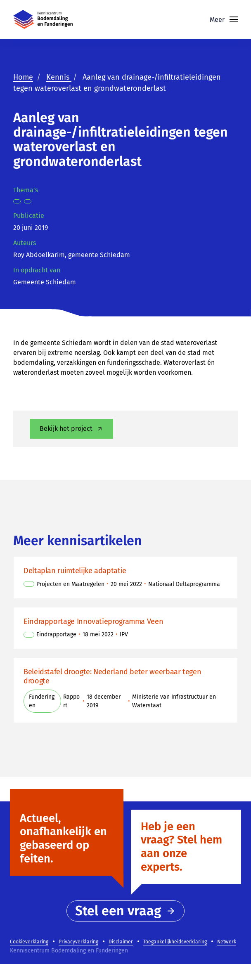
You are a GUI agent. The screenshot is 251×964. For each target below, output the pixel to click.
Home (23, 77)
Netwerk (226, 942)
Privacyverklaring (78, 942)
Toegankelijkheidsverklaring (175, 942)
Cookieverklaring (29, 942)
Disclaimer (121, 942)
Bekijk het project (72, 428)
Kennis (58, 77)
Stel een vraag (125, 911)
